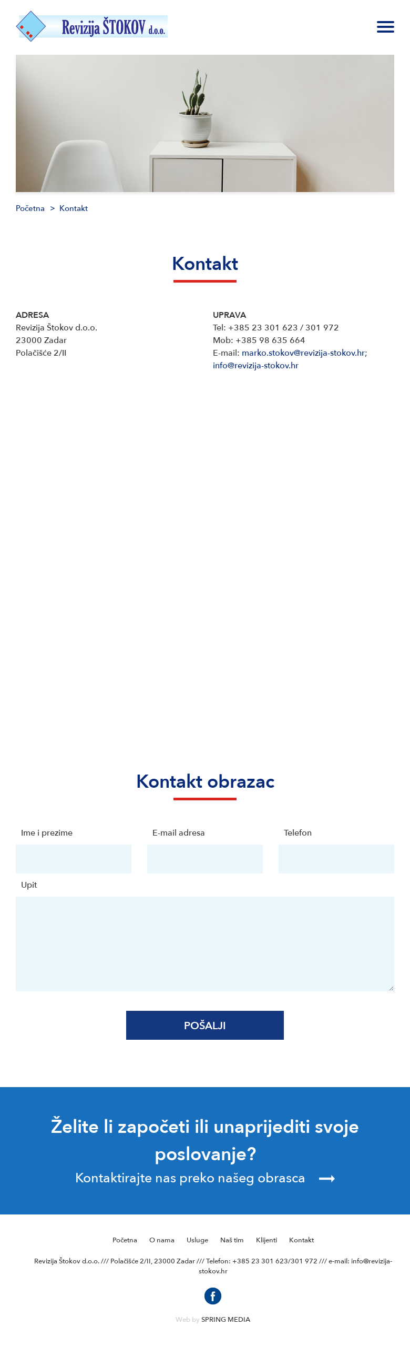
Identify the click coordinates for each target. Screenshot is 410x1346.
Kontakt (301, 1240)
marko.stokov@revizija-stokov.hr (303, 353)
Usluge (197, 1240)
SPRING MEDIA (225, 1319)
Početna (30, 208)
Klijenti (266, 1240)
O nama (162, 1240)
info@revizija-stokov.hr (256, 365)
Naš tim (232, 1240)
